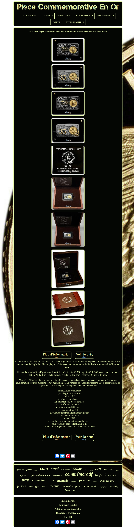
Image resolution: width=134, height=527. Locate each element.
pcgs (26, 479)
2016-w (44, 487)
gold (91, 470)
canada (95, 481)
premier (20, 470)
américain (108, 469)
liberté (68, 490)
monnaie (62, 480)
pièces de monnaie (41, 475)
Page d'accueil (68, 501)
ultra (85, 470)
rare (31, 487)
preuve (84, 480)
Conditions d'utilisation (68, 513)
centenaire (67, 486)
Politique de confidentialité (67, 509)
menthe (54, 486)
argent (100, 474)
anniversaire (107, 480)
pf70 (37, 487)
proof (55, 469)
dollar (77, 469)
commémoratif (79, 474)
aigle (117, 470)
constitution (57, 476)
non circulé (65, 470)
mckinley (114, 486)
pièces (29, 469)
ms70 (98, 469)
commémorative (43, 480)
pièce (21, 485)
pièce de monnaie (86, 486)
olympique (103, 487)
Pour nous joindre (68, 505)
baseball (73, 481)
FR (70, 517)
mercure (112, 475)
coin (44, 468)
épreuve (24, 475)
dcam (36, 470)
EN (65, 517)
